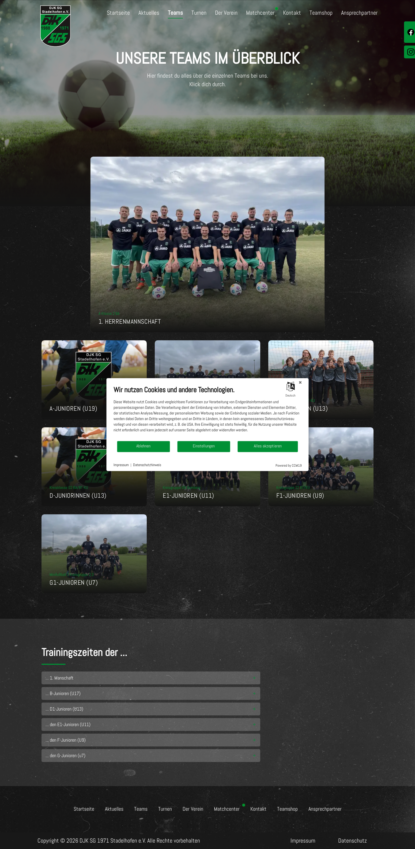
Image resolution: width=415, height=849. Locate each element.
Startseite (118, 13)
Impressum (302, 840)
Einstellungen (204, 446)
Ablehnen (143, 446)
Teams (175, 13)
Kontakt (292, 13)
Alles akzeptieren (268, 446)
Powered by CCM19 (289, 465)
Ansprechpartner (359, 13)
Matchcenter (260, 13)
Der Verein (226, 13)
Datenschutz (352, 840)
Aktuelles (148, 13)
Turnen (198, 13)
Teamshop (321, 13)
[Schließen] (300, 382)
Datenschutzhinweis (147, 465)
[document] (208, 413)
